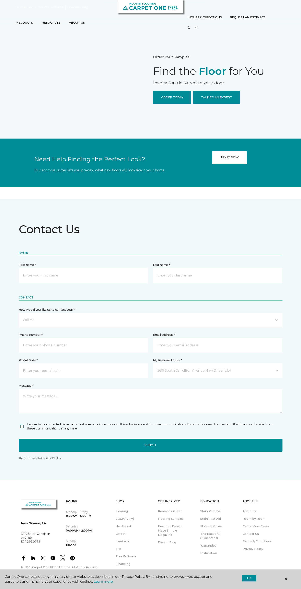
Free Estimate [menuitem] (126, 556)
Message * (26, 385)
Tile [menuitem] (118, 549)
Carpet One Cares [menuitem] (256, 526)
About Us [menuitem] (249, 511)
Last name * (161, 264)
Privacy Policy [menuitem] (253, 549)
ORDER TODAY (172, 97)
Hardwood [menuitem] (123, 526)
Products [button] (24, 22)
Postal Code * (28, 360)
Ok (249, 578)
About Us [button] (77, 22)
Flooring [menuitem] (122, 511)
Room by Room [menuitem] (254, 519)
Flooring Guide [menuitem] (211, 526)
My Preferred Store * (167, 360)
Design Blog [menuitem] (167, 542)
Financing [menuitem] (123, 564)
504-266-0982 (78, 7)
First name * (27, 264)
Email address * (164, 334)
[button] (189, 28)
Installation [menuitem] (208, 553)
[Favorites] (196, 28)
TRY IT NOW (229, 157)
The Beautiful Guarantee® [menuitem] (210, 536)
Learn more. (103, 581)
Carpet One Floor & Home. (51, 567)
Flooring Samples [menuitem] (171, 519)
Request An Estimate (248, 17)
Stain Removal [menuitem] (210, 511)
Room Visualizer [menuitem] (170, 511)
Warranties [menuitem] (208, 545)
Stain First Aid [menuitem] (210, 519)
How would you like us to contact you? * (47, 309)
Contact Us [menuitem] (251, 534)
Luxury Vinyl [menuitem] (125, 519)
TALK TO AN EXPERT (216, 97)
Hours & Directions (205, 17)
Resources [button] (51, 22)
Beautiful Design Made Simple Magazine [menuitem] (170, 530)
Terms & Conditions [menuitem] (257, 541)
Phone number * (31, 334)
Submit (150, 445)
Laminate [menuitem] (122, 541)
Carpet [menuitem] (121, 534)
